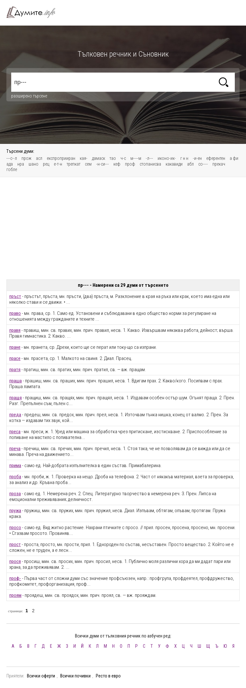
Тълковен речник (34, 12)
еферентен (215, 158)
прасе (14, 358)
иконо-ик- (167, 158)
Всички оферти (41, 675)
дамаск (98, 158)
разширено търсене (29, 95)
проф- (15, 578)
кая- (83, 158)
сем (88, 164)
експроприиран (61, 158)
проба (15, 477)
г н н (184, 158)
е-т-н (58, 164)
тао (113, 158)
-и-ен (197, 158)
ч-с (123, 158)
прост (15, 544)
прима (15, 465)
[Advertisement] (123, 228)
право (15, 313)
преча (14, 448)
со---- (203, 164)
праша (15, 381)
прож (26, 158)
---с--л (11, 158)
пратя (14, 369)
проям (15, 595)
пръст (15, 296)
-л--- (149, 158)
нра (20, 164)
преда (15, 415)
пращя (15, 398)
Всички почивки (75, 675)
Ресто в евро (108, 675)
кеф (116, 164)
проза (15, 493)
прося (15, 561)
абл (190, 164)
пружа (15, 510)
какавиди (174, 164)
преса (14, 431)
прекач (218, 164)
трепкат (73, 164)
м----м (135, 158)
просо (15, 527)
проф (130, 164)
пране (14, 347)
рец (46, 164)
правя (14, 330)
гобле (11, 169)
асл (39, 158)
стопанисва (150, 164)
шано (33, 164)
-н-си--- (102, 164)
